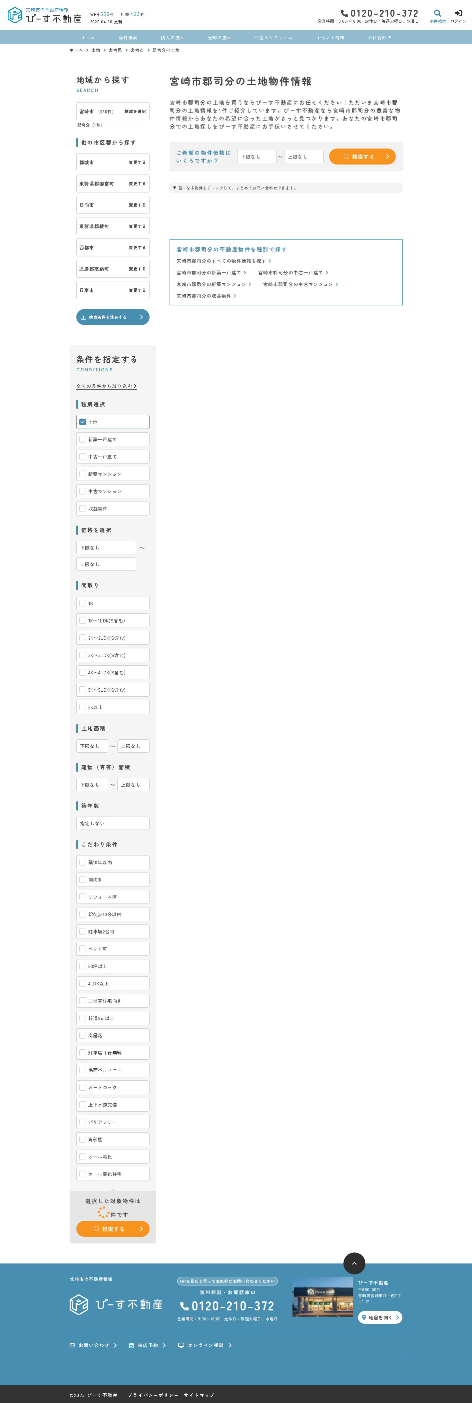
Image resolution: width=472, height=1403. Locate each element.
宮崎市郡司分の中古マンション (300, 284)
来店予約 (143, 1345)
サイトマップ (199, 1395)
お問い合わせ (90, 1345)
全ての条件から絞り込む (106, 386)
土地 (96, 50)
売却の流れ (220, 37)
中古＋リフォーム (274, 37)
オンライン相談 (201, 1345)
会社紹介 (377, 37)
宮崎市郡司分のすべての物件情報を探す (224, 260)
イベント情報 (330, 37)
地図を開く (377, 1317)
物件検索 (128, 37)
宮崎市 (138, 50)
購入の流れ (173, 37)
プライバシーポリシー (153, 1395)
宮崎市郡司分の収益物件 (206, 295)
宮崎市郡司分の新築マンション (214, 284)
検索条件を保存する (103, 317)
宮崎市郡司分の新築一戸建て (211, 272)
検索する (109, 1229)
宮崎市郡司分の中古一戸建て (293, 272)
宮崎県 (116, 50)
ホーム (88, 37)
